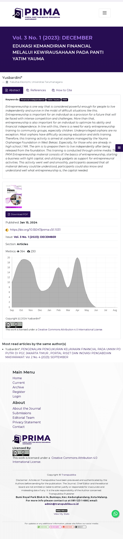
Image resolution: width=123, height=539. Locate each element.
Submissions (22, 413)
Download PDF (19, 214)
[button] (119, 148)
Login (17, 396)
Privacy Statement (27, 422)
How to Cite (62, 90)
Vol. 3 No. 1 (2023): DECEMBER (52, 38)
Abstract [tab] (12, 90)
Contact (19, 427)
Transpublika (69, 474)
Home (17, 378)
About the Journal (27, 408)
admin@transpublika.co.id (62, 504)
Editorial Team (23, 417)
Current (19, 383)
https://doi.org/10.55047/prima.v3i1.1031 (35, 229)
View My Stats (61, 513)
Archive (18, 387)
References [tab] (36, 90)
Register (19, 392)
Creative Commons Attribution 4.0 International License (70, 329)
